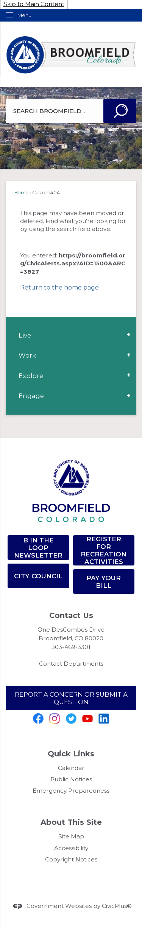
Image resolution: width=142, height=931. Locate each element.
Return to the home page (59, 287)
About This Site (71, 822)
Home (21, 192)
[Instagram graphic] (54, 718)
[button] (119, 111)
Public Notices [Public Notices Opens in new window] (71, 779)
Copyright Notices (71, 859)
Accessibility (71, 848)
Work (27, 355)
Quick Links (71, 753)
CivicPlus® (117, 905)
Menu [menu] (24, 15)
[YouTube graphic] (87, 718)
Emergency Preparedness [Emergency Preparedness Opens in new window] (71, 790)
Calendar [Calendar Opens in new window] (71, 767)
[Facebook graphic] (38, 718)
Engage (31, 396)
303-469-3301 (71, 647)
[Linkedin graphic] (103, 718)
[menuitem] (71, 335)
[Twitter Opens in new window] (71, 718)
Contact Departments (71, 663)
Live (25, 335)
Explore (31, 376)
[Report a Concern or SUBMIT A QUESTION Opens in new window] (71, 698)
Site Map (71, 836)
